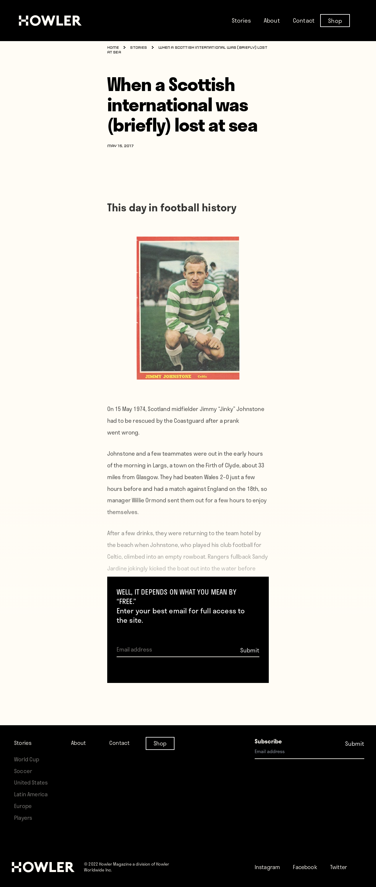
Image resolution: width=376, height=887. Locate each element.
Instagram (268, 867)
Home (113, 48)
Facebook (306, 867)
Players (23, 817)
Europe (23, 806)
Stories (241, 20)
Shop (335, 20)
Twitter (341, 867)
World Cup (27, 735)
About (272, 20)
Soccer (23, 747)
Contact (304, 20)
